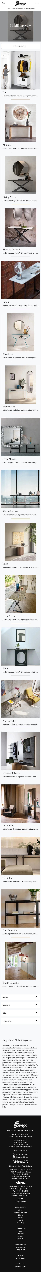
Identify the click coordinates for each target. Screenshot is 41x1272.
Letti (20, 1231)
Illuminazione (20, 1247)
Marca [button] (5, 997)
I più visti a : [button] (7, 1021)
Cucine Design (20, 1201)
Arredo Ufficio (20, 1258)
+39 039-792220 (21, 1140)
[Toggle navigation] (37, 3)
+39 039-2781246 (22, 1144)
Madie (20, 1215)
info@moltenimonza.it (23, 1176)
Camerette (20, 1239)
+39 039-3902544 (22, 1174)
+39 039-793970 (21, 1142)
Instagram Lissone (20, 1154)
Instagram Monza (20, 1157)
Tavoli (20, 1220)
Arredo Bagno (20, 1223)
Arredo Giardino (20, 1266)
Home (8, 8)
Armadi (20, 1236)
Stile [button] (4, 1013)
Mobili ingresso (30, 8)
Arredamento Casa (17, 8)
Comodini (20, 1233)
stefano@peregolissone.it (23, 1146)
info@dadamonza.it (23, 1178)
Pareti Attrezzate (20, 1212)
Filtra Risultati (20, 46)
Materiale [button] (6, 1005)
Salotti (20, 1218)
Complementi (20, 1250)
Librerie (20, 1210)
